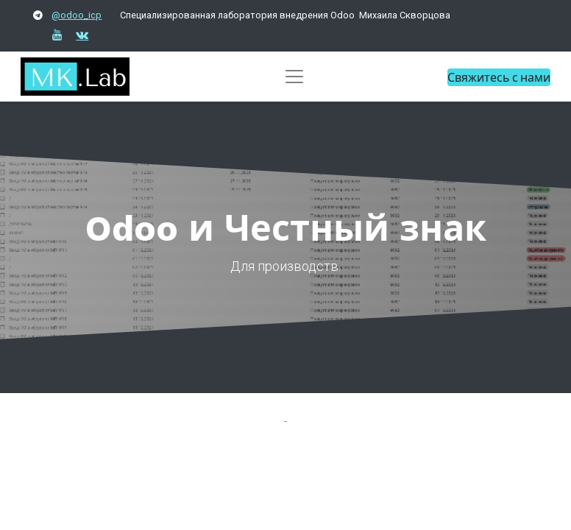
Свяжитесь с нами (498, 77)
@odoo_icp (77, 15)
